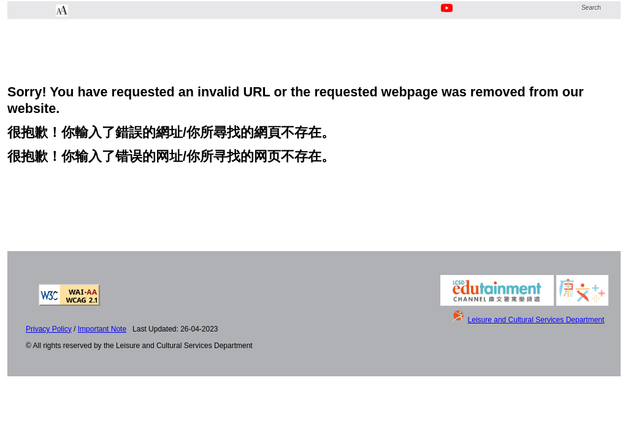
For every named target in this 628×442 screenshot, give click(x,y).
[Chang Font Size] (62, 10)
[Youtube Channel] (447, 14)
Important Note (102, 329)
